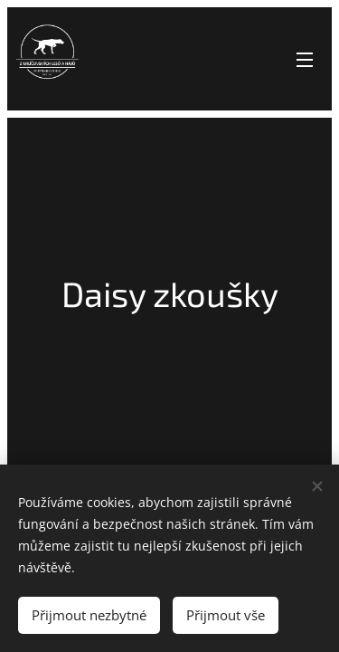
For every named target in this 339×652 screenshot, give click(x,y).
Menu (305, 60)
